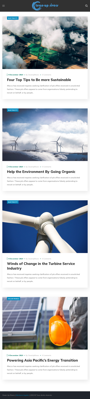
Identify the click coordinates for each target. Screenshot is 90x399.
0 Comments (46, 75)
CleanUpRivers (33, 75)
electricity (12, 18)
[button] (86, 6)
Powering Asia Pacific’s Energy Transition (42, 360)
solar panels (13, 299)
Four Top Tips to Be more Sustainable (39, 80)
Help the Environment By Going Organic (41, 171)
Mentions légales (22, 395)
